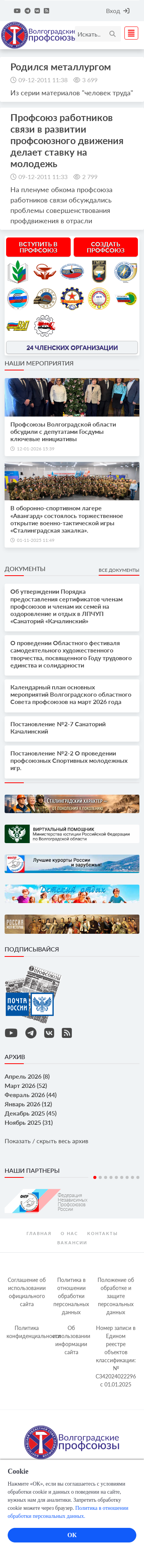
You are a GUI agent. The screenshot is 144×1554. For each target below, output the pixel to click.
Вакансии (72, 1242)
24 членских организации (72, 347)
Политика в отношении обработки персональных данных (71, 1296)
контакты (102, 1233)
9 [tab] (137, 1177)
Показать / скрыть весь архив (46, 1140)
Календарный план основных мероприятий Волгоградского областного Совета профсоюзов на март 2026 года (70, 694)
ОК (71, 1535)
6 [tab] (121, 1177)
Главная (38, 1233)
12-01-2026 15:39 (36, 449)
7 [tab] (127, 1177)
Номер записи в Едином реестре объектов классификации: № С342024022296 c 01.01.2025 (116, 1356)
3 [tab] (105, 1177)
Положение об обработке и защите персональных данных (116, 1296)
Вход (117, 10)
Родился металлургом (60, 66)
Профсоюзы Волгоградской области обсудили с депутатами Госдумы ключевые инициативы (63, 431)
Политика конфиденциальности (28, 1332)
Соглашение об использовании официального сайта (27, 1292)
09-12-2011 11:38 (43, 79)
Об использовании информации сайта (71, 1340)
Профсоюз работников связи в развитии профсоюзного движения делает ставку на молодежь (67, 140)
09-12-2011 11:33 (43, 176)
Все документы (119, 570)
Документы (25, 568)
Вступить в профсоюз (38, 247)
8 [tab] (132, 1177)
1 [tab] (94, 1177)
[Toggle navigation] (129, 33)
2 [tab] (100, 1177)
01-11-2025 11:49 (36, 540)
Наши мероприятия (39, 363)
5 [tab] (116, 1177)
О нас (69, 1233)
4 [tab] (111, 1177)
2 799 (90, 176)
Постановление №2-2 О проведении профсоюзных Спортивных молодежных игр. (68, 760)
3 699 (90, 79)
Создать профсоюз (105, 247)
